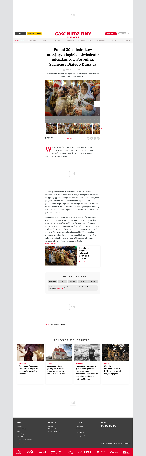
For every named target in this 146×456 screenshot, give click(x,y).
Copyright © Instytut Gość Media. (109, 443)
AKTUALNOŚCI (32, 40)
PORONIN (63, 324)
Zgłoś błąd (21, 443)
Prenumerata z (34, 34)
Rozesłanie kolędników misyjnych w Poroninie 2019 (84, 253)
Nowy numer (19, 40)
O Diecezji (126, 40)
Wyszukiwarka (129, 33)
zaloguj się (122, 34)
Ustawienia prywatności (54, 431)
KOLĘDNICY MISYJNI (55, 324)
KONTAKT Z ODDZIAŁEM (86, 40)
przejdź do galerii (73, 70)
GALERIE (58, 40)
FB (92, 138)
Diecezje (114, 40)
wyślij (98, 138)
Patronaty (101, 40)
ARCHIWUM (70, 40)
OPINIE (45, 40)
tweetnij (95, 138)
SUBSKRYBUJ (111, 34)
